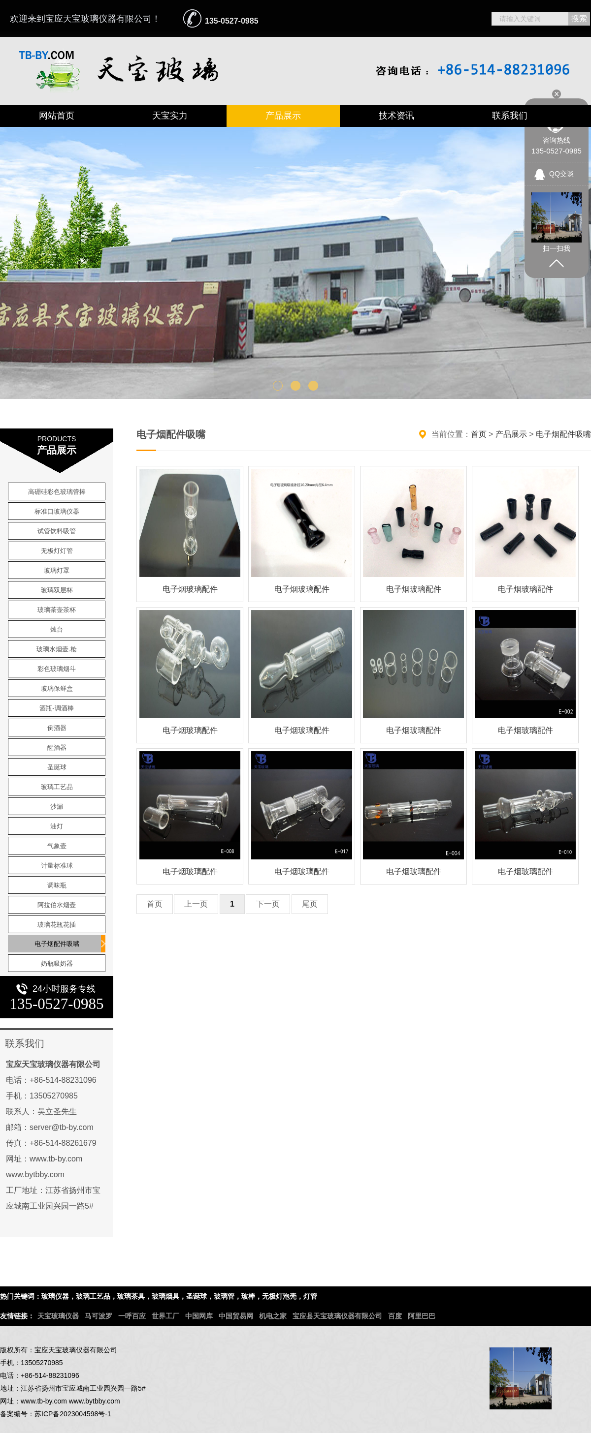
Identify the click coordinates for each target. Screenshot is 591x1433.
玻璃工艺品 (57, 787)
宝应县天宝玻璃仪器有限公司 (337, 1316)
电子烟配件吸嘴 (56, 943)
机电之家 (273, 1316)
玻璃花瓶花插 (56, 924)
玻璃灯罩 (56, 570)
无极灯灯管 (57, 550)
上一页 (196, 904)
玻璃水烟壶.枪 (56, 649)
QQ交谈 (561, 174)
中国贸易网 (236, 1316)
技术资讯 (396, 116)
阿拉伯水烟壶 (56, 905)
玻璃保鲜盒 (57, 688)
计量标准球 (57, 865)
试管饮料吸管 (56, 531)
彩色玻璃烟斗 (56, 668)
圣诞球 (56, 767)
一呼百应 (132, 1316)
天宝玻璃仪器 (58, 1316)
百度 (395, 1316)
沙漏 (56, 806)
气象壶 (56, 846)
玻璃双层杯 (57, 590)
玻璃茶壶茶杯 (56, 609)
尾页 (310, 904)
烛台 (56, 629)
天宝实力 (170, 116)
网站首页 (56, 116)
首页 (479, 434)
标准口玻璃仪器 (56, 511)
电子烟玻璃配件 (190, 589)
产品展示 (283, 116)
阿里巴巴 (421, 1316)
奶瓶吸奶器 (57, 963)
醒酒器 (56, 747)
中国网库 (199, 1316)
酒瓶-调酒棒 (56, 708)
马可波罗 (98, 1316)
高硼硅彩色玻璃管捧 (57, 491)
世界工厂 (165, 1316)
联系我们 (509, 116)
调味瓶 (56, 885)
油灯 (56, 826)
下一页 (268, 904)
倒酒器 (56, 728)
